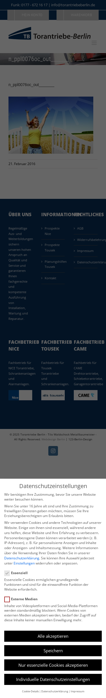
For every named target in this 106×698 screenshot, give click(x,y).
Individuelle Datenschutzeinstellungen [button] (53, 679)
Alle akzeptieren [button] (53, 636)
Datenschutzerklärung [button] (54, 691)
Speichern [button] (53, 650)
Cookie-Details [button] (30, 691)
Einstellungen (24, 563)
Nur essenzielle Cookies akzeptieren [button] (53, 665)
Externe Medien (23, 599)
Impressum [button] (77, 691)
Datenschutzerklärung (21, 558)
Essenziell (18, 572)
